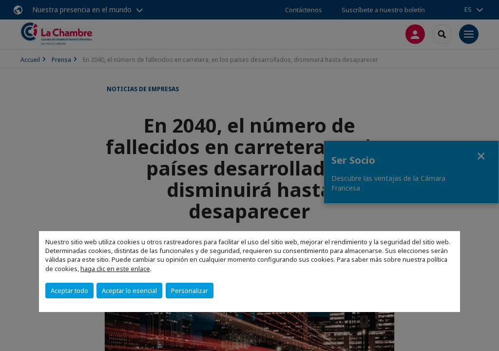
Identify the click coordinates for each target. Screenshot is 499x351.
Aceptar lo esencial (129, 290)
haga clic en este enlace (115, 268)
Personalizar (189, 290)
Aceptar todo (69, 290)
